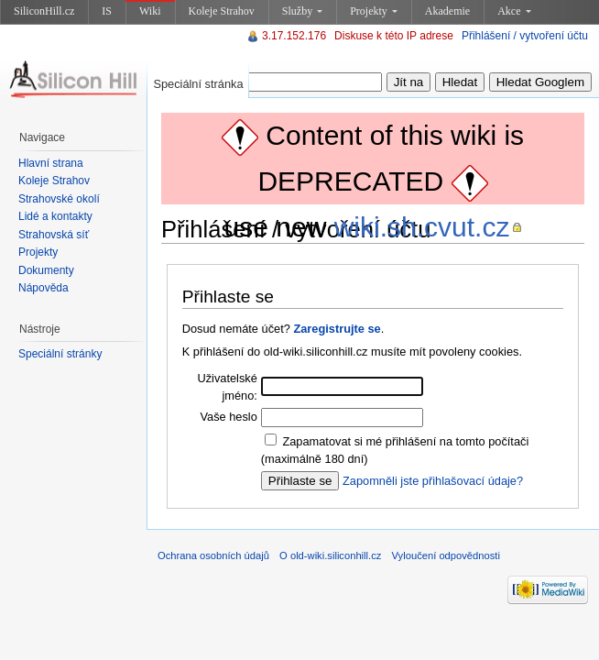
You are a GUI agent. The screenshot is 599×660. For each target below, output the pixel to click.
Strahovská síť (53, 234)
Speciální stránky (60, 353)
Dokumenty (46, 270)
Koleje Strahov (222, 11)
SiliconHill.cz (44, 11)
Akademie (447, 11)
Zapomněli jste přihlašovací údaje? (433, 481)
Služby (302, 11)
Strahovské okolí (59, 198)
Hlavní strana (50, 163)
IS (107, 11)
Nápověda (43, 287)
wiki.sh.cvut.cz (422, 227)
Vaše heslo (228, 417)
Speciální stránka (198, 84)
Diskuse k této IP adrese (393, 35)
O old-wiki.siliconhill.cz (330, 555)
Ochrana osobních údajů (213, 555)
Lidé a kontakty (55, 216)
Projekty (374, 11)
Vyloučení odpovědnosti (446, 555)
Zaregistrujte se (336, 329)
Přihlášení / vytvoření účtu (525, 35)
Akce (513, 11)
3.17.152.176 (294, 35)
